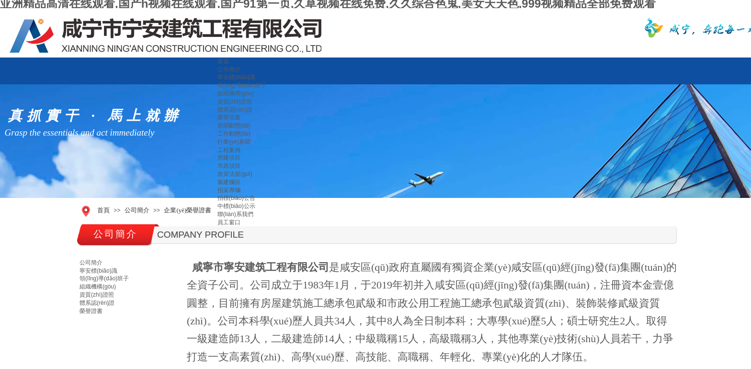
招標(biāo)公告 (236, 198)
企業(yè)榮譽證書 (187, 210)
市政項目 (228, 165)
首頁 (223, 61)
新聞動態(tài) (233, 125)
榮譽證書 (228, 117)
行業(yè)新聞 (233, 141)
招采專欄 (228, 190)
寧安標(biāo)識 (236, 77)
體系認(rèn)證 (234, 109)
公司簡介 (228, 69)
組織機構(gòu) (235, 93)
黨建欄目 (228, 182)
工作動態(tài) (233, 133)
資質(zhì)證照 (234, 101)
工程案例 (228, 150)
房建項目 (228, 157)
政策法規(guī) (234, 174)
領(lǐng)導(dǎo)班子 (242, 85)
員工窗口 (228, 222)
